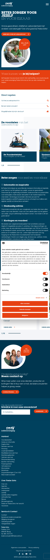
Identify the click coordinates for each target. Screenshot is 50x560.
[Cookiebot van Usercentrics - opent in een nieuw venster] (40, 243)
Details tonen (40, 297)
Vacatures (4, 506)
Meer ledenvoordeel (8, 475)
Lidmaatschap (6, 497)
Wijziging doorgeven (8, 519)
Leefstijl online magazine (9, 495)
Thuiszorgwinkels (6, 464)
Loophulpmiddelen (7, 451)
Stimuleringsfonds (7, 501)
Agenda (4, 486)
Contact (4, 515)
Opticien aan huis (7, 457)
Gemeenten (5, 488)
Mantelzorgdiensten (7, 455)
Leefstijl (3, 493)
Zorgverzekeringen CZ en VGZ (11, 472)
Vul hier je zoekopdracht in (10, 100)
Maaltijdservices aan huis (9, 453)
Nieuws (3, 499)
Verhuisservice (6, 466)
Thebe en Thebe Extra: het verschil (12, 504)
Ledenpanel (5, 490)
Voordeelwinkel (6, 440)
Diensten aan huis (7, 446)
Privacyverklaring (33, 547)
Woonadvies (5, 468)
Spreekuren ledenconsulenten (11, 517)
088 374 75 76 (8, 534)
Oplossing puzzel (6, 521)
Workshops (4, 470)
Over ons (4, 484)
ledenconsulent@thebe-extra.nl (11, 536)
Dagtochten (5, 444)
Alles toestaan (25, 303)
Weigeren (25, 315)
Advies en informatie (8, 442)
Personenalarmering (8, 459)
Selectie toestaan (25, 309)
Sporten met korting (7, 462)
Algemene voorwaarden (18, 547)
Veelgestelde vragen (8, 524)
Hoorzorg (4, 449)
